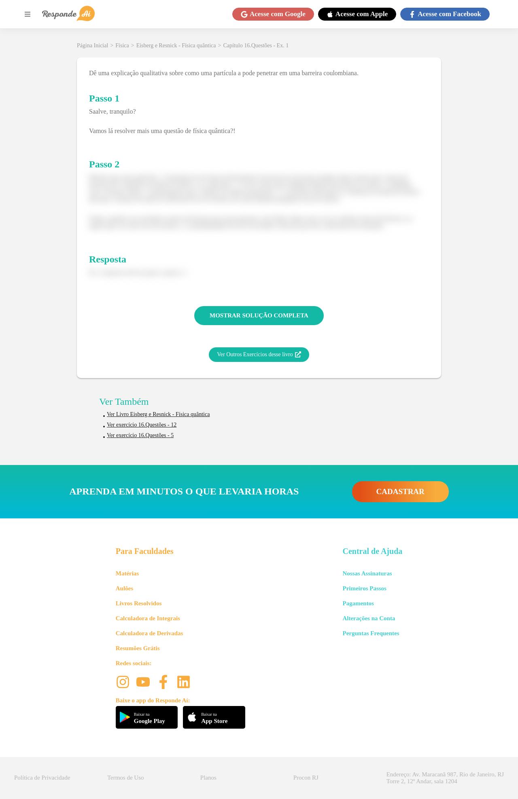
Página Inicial (92, 45)
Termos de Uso (125, 777)
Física (122, 45)
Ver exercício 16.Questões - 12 (141, 425)
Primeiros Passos (364, 588)
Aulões (124, 588)
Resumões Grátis (138, 648)
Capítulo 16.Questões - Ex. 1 (256, 45)
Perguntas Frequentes (370, 633)
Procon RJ (305, 777)
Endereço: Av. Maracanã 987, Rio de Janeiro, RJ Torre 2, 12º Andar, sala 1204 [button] (445, 777)
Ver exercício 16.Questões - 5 (140, 435)
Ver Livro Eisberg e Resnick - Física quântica (158, 414)
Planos (208, 777)
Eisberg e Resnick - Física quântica (176, 45)
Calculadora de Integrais (148, 618)
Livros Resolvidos (139, 603)
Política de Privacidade (42, 777)
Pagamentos (358, 603)
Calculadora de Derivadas (149, 633)
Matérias (127, 573)
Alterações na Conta (368, 618)
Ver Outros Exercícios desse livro (259, 354)
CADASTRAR (400, 491)
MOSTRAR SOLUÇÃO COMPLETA (259, 315)
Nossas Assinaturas (367, 573)
